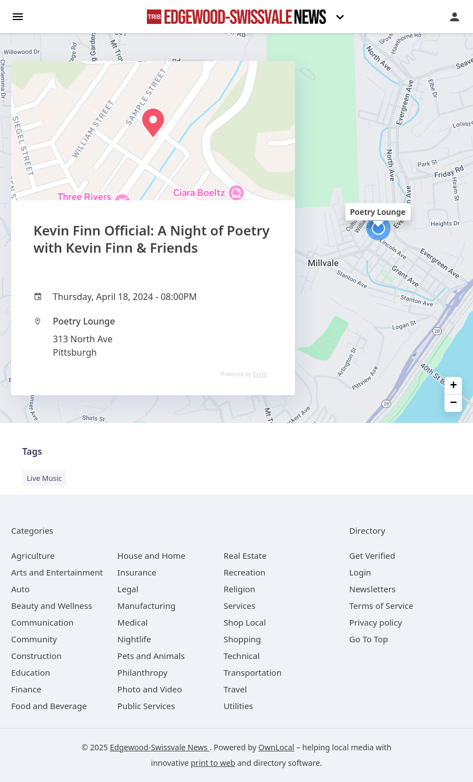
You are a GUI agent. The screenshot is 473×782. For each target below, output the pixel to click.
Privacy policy (375, 622)
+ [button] (453, 385)
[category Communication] (42, 622)
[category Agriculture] (33, 555)
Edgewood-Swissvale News (160, 747)
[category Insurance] (136, 572)
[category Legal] (128, 588)
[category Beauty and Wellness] (51, 605)
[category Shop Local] (245, 622)
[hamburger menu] (17, 15)
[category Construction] (36, 655)
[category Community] (34, 639)
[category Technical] (242, 655)
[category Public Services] (146, 705)
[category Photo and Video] (149, 689)
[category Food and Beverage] (49, 705)
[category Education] (30, 672)
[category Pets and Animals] (151, 655)
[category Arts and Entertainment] (57, 572)
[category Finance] (26, 689)
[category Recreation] (244, 572)
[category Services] (239, 605)
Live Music (44, 478)
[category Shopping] (242, 639)
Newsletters (372, 588)
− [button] (453, 403)
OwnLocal (276, 747)
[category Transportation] (253, 672)
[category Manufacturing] (146, 605)
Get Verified (372, 555)
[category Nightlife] (134, 639)
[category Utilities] (238, 705)
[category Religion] (239, 588)
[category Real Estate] (245, 555)
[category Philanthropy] (142, 672)
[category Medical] (132, 622)
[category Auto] (20, 588)
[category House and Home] (151, 555)
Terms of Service (381, 605)
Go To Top (368, 639)
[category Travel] (235, 689)
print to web (213, 763)
